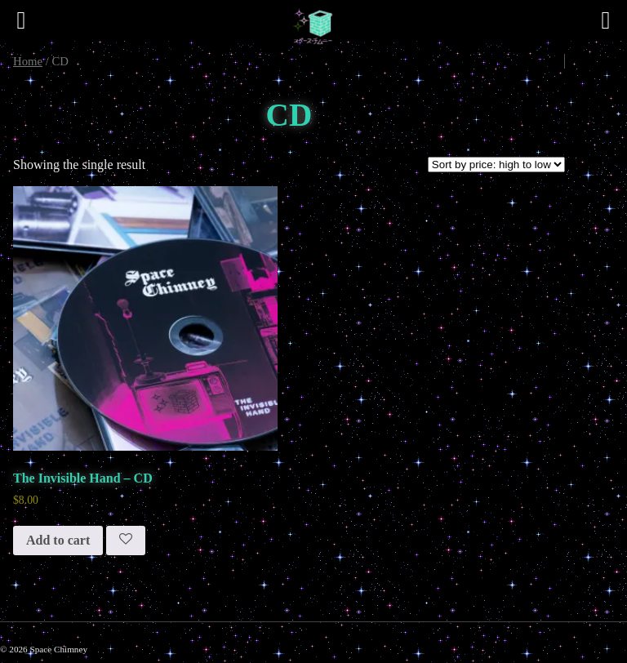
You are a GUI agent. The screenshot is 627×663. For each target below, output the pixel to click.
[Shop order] (496, 164)
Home (27, 61)
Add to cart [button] (58, 540)
